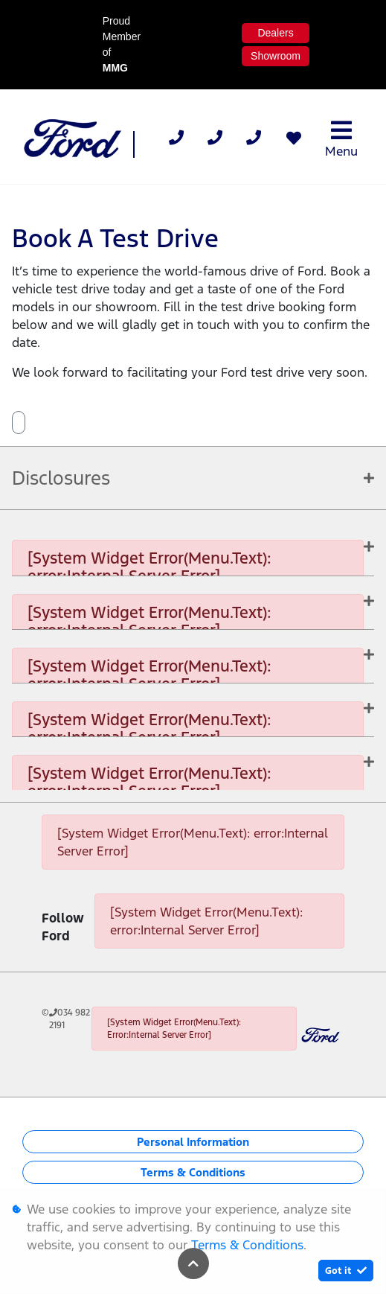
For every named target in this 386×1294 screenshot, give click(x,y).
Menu (341, 138)
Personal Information (193, 1142)
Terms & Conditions (193, 1172)
